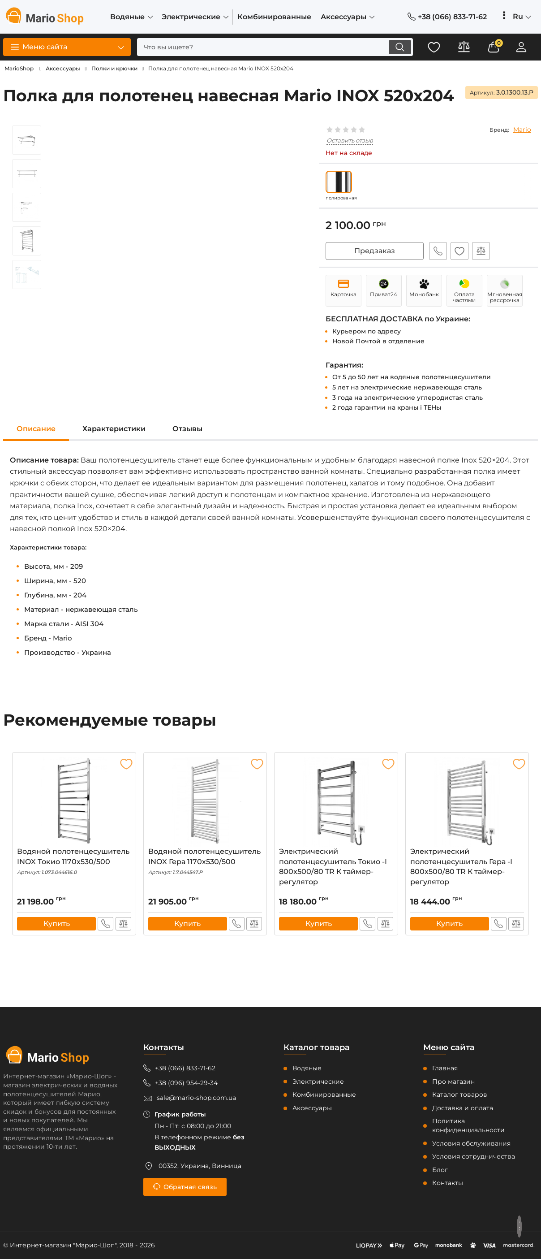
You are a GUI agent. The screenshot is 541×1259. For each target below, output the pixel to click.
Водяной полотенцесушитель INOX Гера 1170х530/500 (205, 862)
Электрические (318, 1081)
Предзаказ (374, 251)
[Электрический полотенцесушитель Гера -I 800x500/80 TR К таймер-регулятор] (467, 802)
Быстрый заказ (437, 251)
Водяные (307, 1068)
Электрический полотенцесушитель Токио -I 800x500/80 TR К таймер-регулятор (336, 868)
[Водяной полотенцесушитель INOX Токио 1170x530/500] (74, 802)
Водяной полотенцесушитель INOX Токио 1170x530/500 (74, 862)
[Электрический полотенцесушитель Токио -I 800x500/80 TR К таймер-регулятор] (336, 802)
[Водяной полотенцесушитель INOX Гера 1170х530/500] (205, 802)
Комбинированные (324, 1095)
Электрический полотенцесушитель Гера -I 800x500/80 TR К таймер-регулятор (467, 868)
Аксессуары (312, 1108)
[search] (271, 47)
